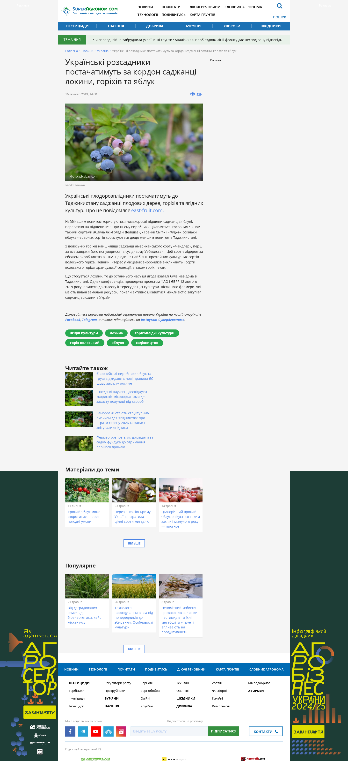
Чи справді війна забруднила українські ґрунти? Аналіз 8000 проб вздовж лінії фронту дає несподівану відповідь (188, 39)
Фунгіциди (77, 672)
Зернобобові (150, 664)
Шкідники (271, 26)
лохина (116, 333)
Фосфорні (219, 664)
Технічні (182, 657)
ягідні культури (84, 333)
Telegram (89, 319)
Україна (103, 51)
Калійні (217, 672)
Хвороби (232, 26)
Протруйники (115, 664)
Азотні (217, 657)
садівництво (147, 342)
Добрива (154, 26)
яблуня (118, 342)
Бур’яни (193, 26)
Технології (150, 14)
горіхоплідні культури (154, 333)
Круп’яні (147, 680)
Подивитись (177, 14)
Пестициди (77, 26)
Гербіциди (76, 664)
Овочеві (182, 664)
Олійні (145, 672)
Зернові (146, 657)
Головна (71, 51)
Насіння (116, 26)
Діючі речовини (209, 7)
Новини (148, 7)
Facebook (72, 319)
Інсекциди (76, 680)
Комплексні (221, 680)
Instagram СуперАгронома (162, 319)
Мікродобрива (259, 657)
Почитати (174, 7)
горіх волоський (85, 342)
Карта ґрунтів (207, 14)
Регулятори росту (118, 657)
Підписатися (223, 704)
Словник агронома (248, 7)
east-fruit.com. (147, 210)
